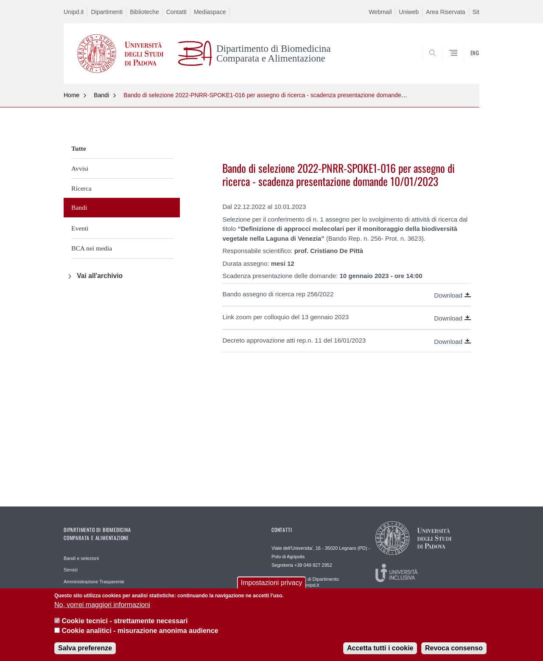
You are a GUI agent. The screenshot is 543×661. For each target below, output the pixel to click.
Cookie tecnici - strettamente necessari (125, 620)
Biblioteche (144, 11)
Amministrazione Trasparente (94, 581)
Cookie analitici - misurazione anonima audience (140, 630)
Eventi (80, 228)
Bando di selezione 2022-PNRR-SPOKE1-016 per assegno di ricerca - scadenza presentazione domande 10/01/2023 (277, 95)
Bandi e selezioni (81, 558)
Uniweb (409, 11)
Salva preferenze (85, 648)
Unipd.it (74, 11)
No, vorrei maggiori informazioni (102, 604)
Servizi (71, 569)
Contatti (176, 11)
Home (71, 95)
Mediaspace (210, 11)
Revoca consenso (454, 648)
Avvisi (79, 168)
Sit (476, 11)
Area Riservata (445, 11)
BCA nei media (91, 248)
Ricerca (81, 188)
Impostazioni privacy (271, 582)
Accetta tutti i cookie (380, 648)
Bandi (101, 95)
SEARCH (464, 63)
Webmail (380, 11)
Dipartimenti (107, 11)
